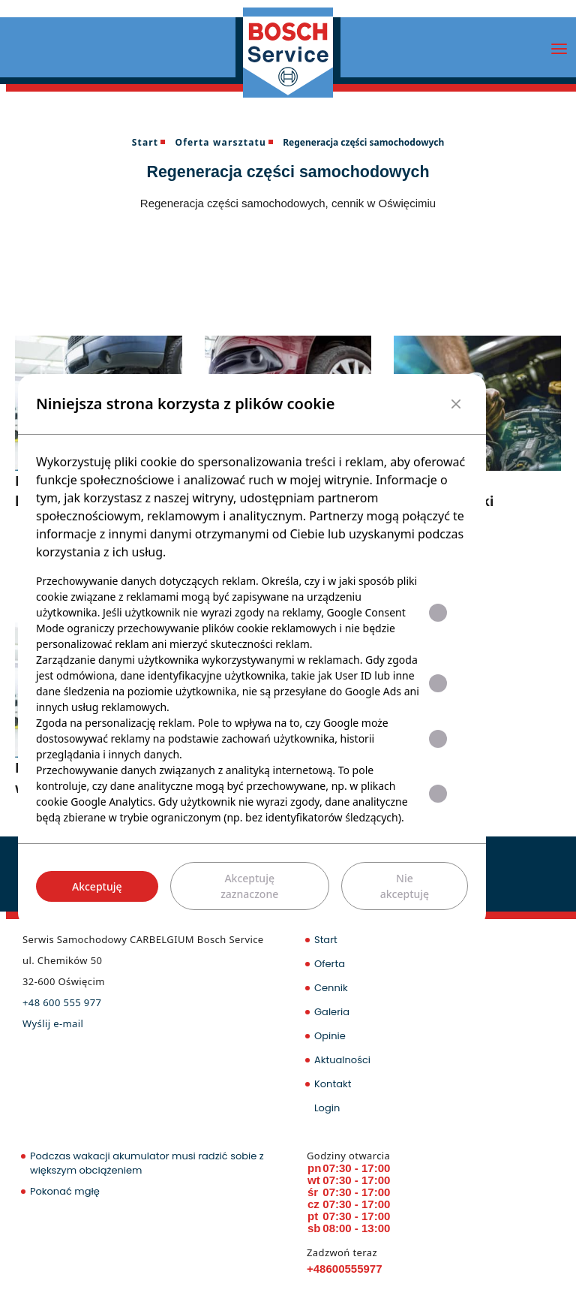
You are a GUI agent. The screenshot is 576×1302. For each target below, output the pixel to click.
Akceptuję (97, 886)
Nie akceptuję (404, 886)
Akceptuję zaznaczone (249, 886)
